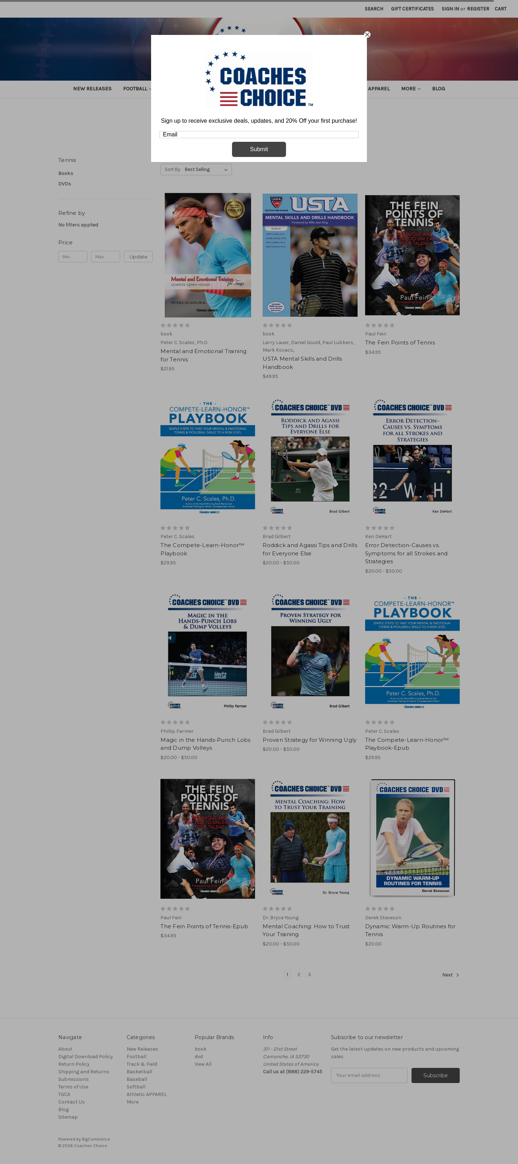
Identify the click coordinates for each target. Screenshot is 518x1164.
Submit (259, 149)
